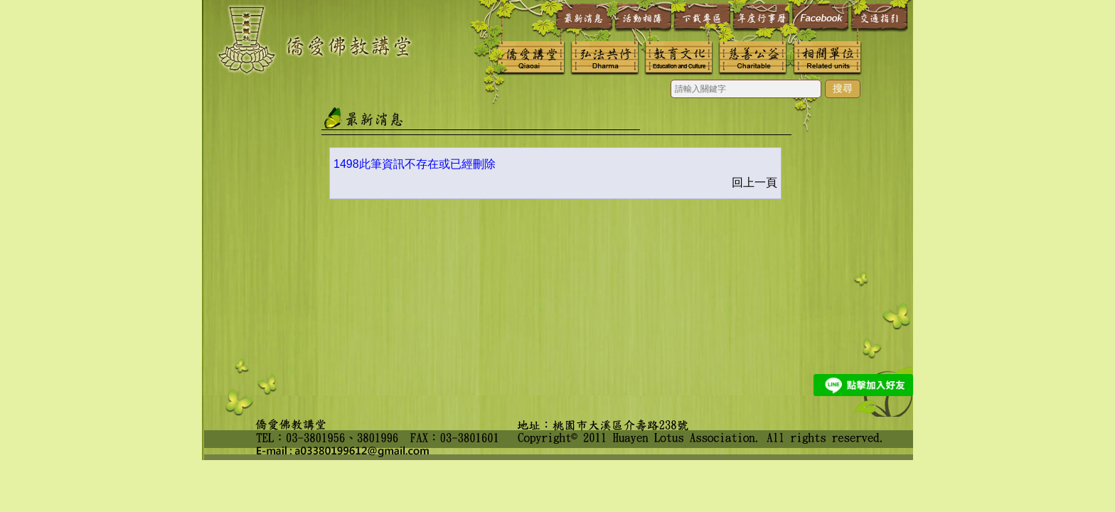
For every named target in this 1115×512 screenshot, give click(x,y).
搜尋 (843, 88)
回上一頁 (754, 182)
